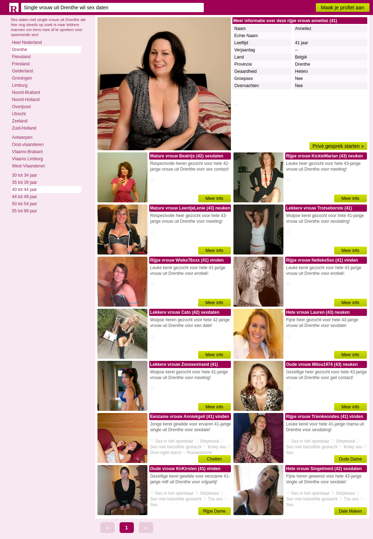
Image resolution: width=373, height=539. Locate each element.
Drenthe (19, 49)
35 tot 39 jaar (24, 182)
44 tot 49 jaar (24, 196)
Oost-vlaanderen (28, 144)
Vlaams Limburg (27, 158)
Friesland (21, 63)
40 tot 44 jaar (24, 189)
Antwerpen (22, 137)
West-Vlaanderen (28, 165)
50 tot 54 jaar (24, 203)
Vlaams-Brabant (27, 151)
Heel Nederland (27, 42)
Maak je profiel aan (342, 7)
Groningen (22, 78)
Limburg (19, 85)
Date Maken (350, 511)
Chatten (214, 459)
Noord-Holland (26, 99)
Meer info (214, 198)
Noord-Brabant (26, 92)
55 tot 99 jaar (24, 210)
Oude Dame (350, 459)
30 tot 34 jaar (24, 175)
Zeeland (19, 121)
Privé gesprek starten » (338, 146)
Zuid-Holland (24, 128)
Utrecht (19, 113)
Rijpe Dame (214, 511)
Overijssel (21, 106)
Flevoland (21, 56)
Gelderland (22, 71)
